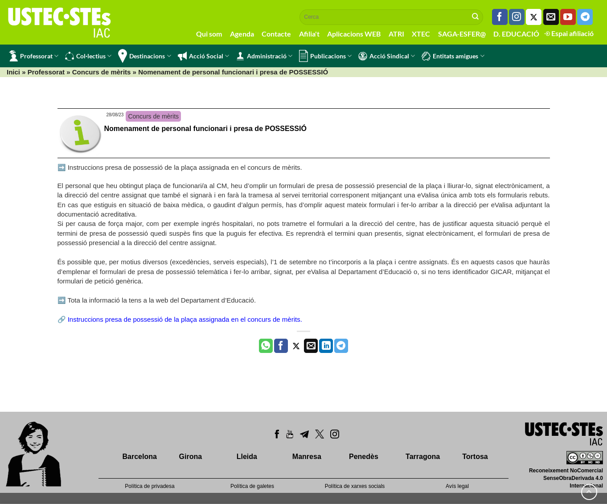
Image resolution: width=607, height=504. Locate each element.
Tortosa (475, 456)
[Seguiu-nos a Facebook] (500, 17)
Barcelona (139, 456)
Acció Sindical (386, 56)
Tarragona (423, 456)
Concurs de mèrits (101, 72)
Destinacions (144, 56)
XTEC (421, 33)
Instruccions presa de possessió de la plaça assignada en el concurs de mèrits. (185, 319)
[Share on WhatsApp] (266, 346)
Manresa (306, 456)
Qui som (209, 33)
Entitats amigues (453, 56)
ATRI (396, 33)
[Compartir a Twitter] (296, 346)
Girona (190, 456)
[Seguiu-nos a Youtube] (568, 17)
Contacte (276, 33)
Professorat (33, 55)
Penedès (363, 456)
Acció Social (203, 56)
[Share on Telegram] (341, 346)
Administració (264, 56)
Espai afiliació (569, 33)
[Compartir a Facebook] (281, 346)
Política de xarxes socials (355, 486)
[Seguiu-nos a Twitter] (533, 17)
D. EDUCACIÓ (516, 33)
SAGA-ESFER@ (462, 33)
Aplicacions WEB (354, 33)
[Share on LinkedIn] (326, 346)
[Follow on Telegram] (585, 17)
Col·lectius (88, 56)
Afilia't (309, 33)
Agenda (242, 33)
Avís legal (457, 486)
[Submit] (475, 17)
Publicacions (325, 56)
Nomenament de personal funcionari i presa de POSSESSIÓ (205, 128)
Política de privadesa (149, 486)
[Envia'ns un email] (551, 17)
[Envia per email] (311, 346)
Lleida (247, 456)
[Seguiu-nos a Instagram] (517, 17)
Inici (13, 72)
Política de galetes (252, 486)
